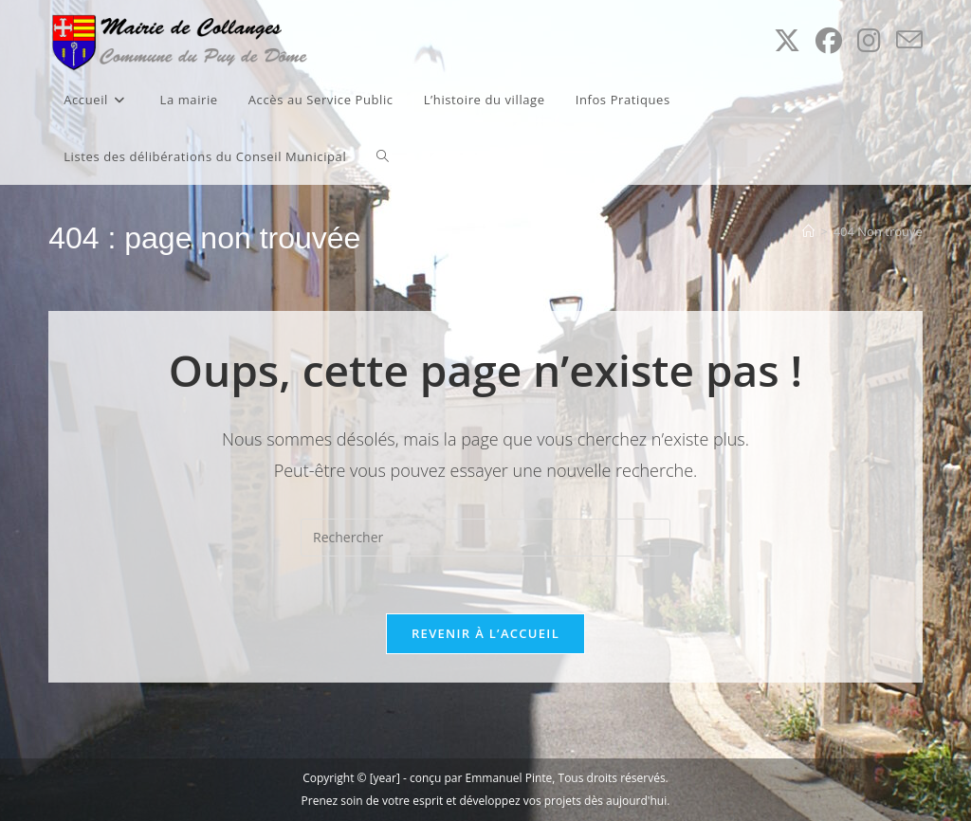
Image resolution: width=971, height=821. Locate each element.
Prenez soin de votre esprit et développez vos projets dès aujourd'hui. (486, 801)
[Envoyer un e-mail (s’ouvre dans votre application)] (909, 40)
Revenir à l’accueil (485, 633)
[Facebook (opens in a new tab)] (829, 40)
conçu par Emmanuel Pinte (481, 778)
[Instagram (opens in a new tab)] (869, 40)
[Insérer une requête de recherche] (485, 537)
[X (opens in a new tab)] (787, 40)
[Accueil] (808, 231)
